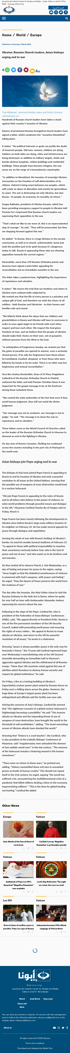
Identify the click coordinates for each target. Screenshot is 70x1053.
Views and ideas (22, 1005)
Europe (36, 35)
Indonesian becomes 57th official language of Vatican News (51, 927)
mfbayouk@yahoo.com (25, 1020)
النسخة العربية (58, 7)
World (21, 35)
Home (7, 35)
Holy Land (47, 999)
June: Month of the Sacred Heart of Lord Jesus (18, 843)
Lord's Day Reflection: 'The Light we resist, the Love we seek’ (51, 883)
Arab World (35, 999)
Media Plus (47, 1048)
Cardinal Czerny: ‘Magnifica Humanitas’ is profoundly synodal (51, 843)
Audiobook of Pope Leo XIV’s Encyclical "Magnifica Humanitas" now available (19, 885)
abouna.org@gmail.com (48, 1017)
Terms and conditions (35, 1043)
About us (8, 1027)
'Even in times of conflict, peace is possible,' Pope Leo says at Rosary (18, 927)
